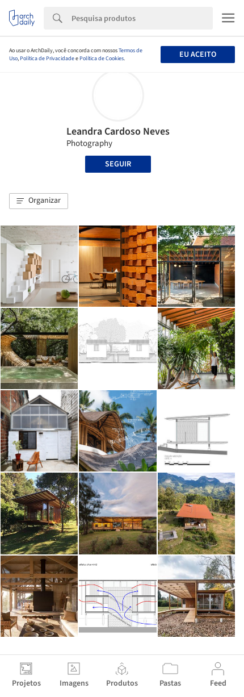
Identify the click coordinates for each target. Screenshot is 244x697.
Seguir (118, 164)
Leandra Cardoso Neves (118, 131)
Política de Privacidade (47, 58)
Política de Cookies (101, 58)
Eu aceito (197, 54)
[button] (38, 201)
